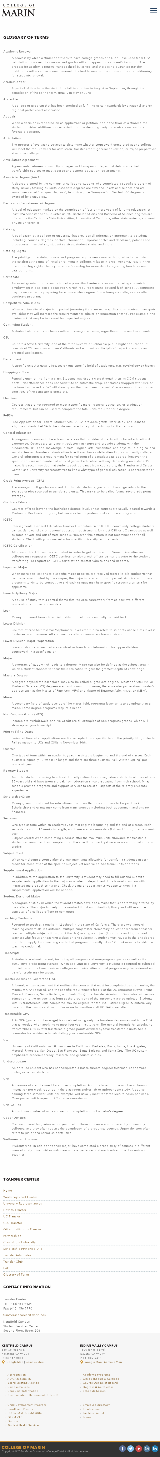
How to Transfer (14, 1210)
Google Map (13, 1362)
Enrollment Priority (20, 1409)
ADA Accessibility (19, 1379)
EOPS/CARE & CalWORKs (25, 1413)
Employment (91, 1409)
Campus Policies (19, 1387)
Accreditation (17, 1374)
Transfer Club (13, 1261)
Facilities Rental (93, 1413)
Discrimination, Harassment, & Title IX (33, 1395)
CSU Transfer (12, 1223)
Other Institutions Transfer (22, 1229)
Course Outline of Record (100, 1383)
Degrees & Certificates (98, 1387)
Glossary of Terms (16, 1274)
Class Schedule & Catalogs (101, 1379)
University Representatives (22, 1203)
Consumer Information (23, 1391)
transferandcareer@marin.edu (24, 1315)
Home (7, 1190)
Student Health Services (24, 1425)
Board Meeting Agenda (23, 1383)
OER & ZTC (15, 1417)
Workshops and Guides (20, 1197)
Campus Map (35, 1362)
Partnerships (12, 1236)
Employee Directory (96, 1405)
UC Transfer (11, 1216)
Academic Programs (96, 1374)
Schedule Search (94, 1391)
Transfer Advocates (17, 1255)
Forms (87, 1417)
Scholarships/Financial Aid (22, 1248)
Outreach (14, 1421)
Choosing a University (19, 1242)
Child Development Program (27, 1405)
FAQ (6, 1268)
